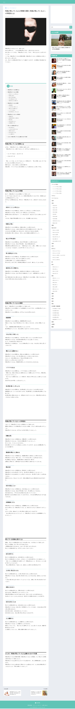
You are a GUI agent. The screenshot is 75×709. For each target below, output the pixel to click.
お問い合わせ (44, 705)
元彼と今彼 (55, 206)
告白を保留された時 (57, 240)
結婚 (53, 321)
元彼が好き (55, 204)
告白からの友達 (56, 229)
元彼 (53, 201)
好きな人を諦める (56, 258)
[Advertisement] (25, 72)
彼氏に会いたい (56, 288)
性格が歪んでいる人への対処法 (14, 114)
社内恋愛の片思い (56, 315)
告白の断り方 (55, 237)
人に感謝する (11, 134)
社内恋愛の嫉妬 (56, 312)
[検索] (70, 27)
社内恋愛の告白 (56, 310)
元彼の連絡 (55, 217)
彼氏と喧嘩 (55, 286)
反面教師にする (12, 122)
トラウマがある (12, 110)
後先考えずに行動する (13, 100)
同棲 (53, 224)
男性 (53, 303)
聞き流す (10, 119)
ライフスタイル (55, 196)
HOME (37, 703)
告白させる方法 (56, 231)
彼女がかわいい (56, 266)
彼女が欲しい (55, 268)
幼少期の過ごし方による (14, 111)
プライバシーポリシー (37, 705)
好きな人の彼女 (56, 256)
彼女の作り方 (55, 272)
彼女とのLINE (55, 270)
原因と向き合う (12, 130)
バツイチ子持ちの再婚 (57, 185)
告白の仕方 (54, 226)
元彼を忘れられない (57, 219)
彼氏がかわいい (56, 279)
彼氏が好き (55, 281)
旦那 (53, 295)
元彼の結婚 (55, 215)
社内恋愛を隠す (56, 317)
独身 (53, 300)
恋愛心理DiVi (7, 2)
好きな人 (54, 247)
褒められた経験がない (13, 108)
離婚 (53, 327)
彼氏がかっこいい (56, 277)
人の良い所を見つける (13, 129)
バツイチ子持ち (55, 182)
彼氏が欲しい (55, 284)
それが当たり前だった (13, 106)
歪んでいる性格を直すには (13, 125)
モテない (54, 194)
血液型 (53, 324)
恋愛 (53, 293)
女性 (53, 245)
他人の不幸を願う (12, 97)
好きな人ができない (57, 250)
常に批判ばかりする (13, 99)
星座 (53, 298)
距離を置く (11, 116)
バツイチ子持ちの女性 (57, 187)
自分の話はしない (12, 121)
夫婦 (53, 242)
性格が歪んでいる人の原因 (13, 103)
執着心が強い (11, 95)
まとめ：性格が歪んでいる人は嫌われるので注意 (18, 136)
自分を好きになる (12, 132)
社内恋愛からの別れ (57, 308)
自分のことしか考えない (14, 94)
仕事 (53, 199)
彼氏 (53, 275)
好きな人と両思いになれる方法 (59, 254)
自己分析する (11, 127)
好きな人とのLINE (56, 252)
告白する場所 (55, 233)
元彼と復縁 (55, 210)
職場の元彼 (55, 221)
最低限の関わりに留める (14, 118)
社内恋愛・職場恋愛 (56, 306)
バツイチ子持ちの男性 (57, 191)
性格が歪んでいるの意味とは (14, 89)
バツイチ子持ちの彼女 (57, 189)
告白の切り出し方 (56, 235)
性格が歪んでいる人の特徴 (13, 92)
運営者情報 (30, 705)
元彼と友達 (55, 208)
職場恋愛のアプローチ (57, 319)
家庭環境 (10, 105)
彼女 (53, 263)
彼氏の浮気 (55, 290)
